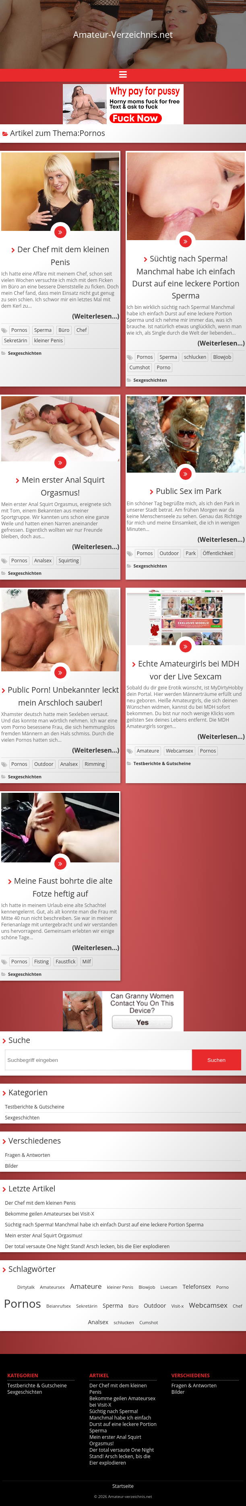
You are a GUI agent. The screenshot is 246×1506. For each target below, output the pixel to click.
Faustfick (65, 961)
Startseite (123, 1486)
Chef (81, 330)
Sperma (43, 330)
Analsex (43, 560)
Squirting (68, 560)
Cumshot (140, 367)
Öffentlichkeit (218, 553)
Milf (87, 961)
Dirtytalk (26, 1287)
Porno (163, 367)
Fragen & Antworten (27, 1155)
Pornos (19, 330)
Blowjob (222, 357)
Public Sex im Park (188, 491)
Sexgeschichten (24, 353)
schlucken (195, 357)
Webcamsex (179, 750)
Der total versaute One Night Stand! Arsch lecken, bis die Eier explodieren (87, 1246)
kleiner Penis (48, 340)
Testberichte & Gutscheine (162, 763)
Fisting (41, 961)
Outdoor (169, 553)
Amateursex (52, 1287)
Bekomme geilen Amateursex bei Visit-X (49, 1213)
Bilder (11, 1165)
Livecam (169, 1287)
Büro (63, 330)
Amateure (148, 750)
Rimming (95, 764)
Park (191, 553)
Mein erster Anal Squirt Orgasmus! (43, 1235)
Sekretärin (15, 340)
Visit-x (178, 1306)
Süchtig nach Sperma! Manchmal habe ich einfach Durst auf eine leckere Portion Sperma (104, 1224)
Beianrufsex (58, 1306)
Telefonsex (196, 1286)
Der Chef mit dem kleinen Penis (40, 1202)
